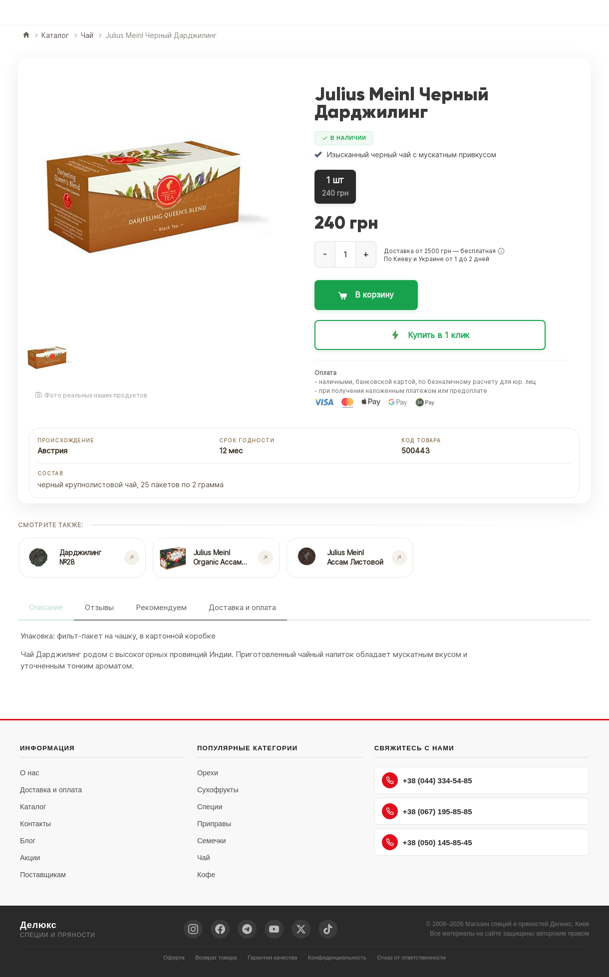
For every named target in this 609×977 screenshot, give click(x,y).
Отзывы (99, 607)
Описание (46, 607)
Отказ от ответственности (411, 958)
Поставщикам (43, 875)
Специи (210, 807)
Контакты (35, 824)
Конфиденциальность (337, 958)
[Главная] (26, 35)
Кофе (206, 875)
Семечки (211, 841)
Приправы (214, 824)
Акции (30, 858)
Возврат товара (216, 958)
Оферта (174, 958)
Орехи (207, 773)
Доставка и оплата (242, 607)
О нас (29, 773)
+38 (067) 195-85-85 (427, 811)
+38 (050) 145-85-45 (427, 842)
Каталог (33, 807)
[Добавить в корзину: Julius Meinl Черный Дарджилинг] (438, 295)
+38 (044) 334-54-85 (427, 780)
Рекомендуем (161, 607)
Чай (203, 858)
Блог (27, 841)
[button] (501, 251)
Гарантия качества (273, 958)
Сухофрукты (218, 790)
